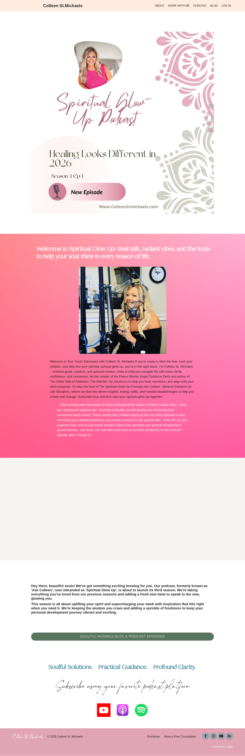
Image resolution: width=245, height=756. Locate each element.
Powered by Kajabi (222, 747)
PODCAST (200, 5)
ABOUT (160, 5)
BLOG (214, 5)
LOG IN (226, 5)
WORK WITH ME (179, 5)
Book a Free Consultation (180, 736)
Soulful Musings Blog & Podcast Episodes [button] (122, 636)
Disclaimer (153, 736)
